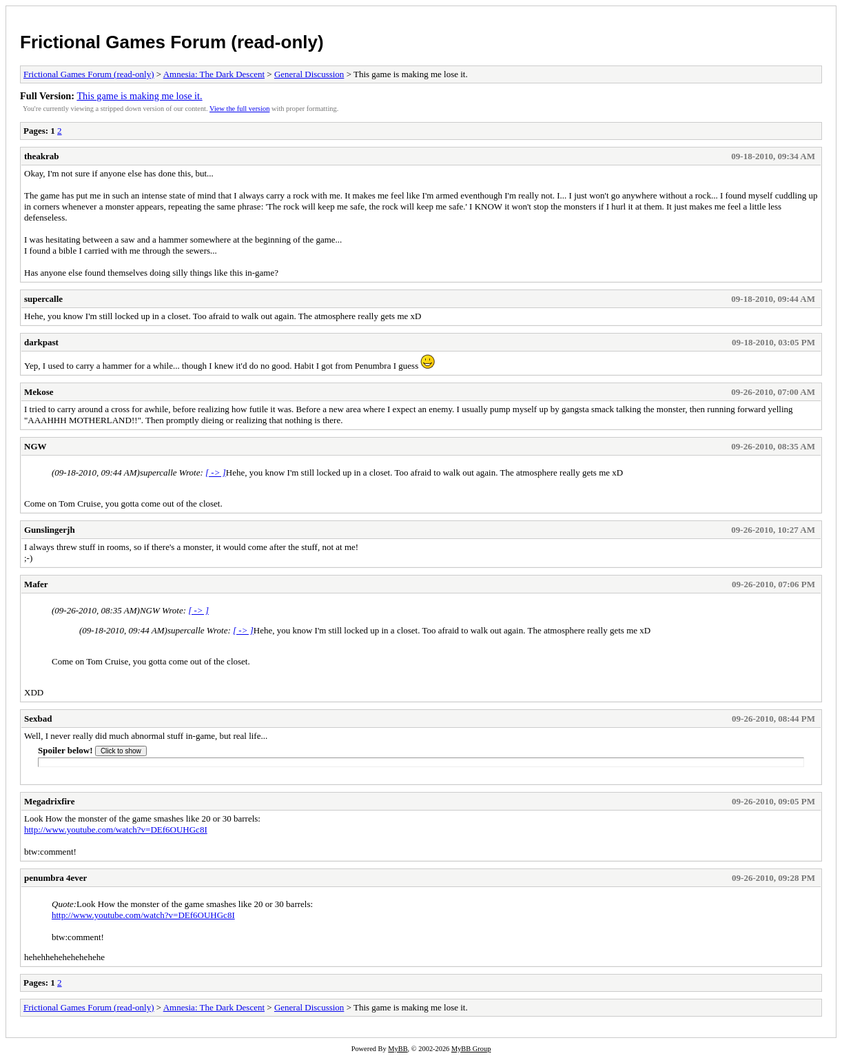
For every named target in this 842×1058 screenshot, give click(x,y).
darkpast (41, 342)
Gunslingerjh (49, 530)
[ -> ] (215, 472)
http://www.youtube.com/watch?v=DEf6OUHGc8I (115, 829)
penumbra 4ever (55, 878)
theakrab (41, 156)
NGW (35, 446)
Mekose (39, 392)
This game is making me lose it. (139, 95)
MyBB (397, 1048)
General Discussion (309, 74)
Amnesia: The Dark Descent (214, 74)
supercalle (43, 299)
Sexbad (38, 718)
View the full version (239, 108)
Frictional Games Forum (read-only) (172, 42)
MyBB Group (471, 1048)
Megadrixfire (49, 801)
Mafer (36, 584)
